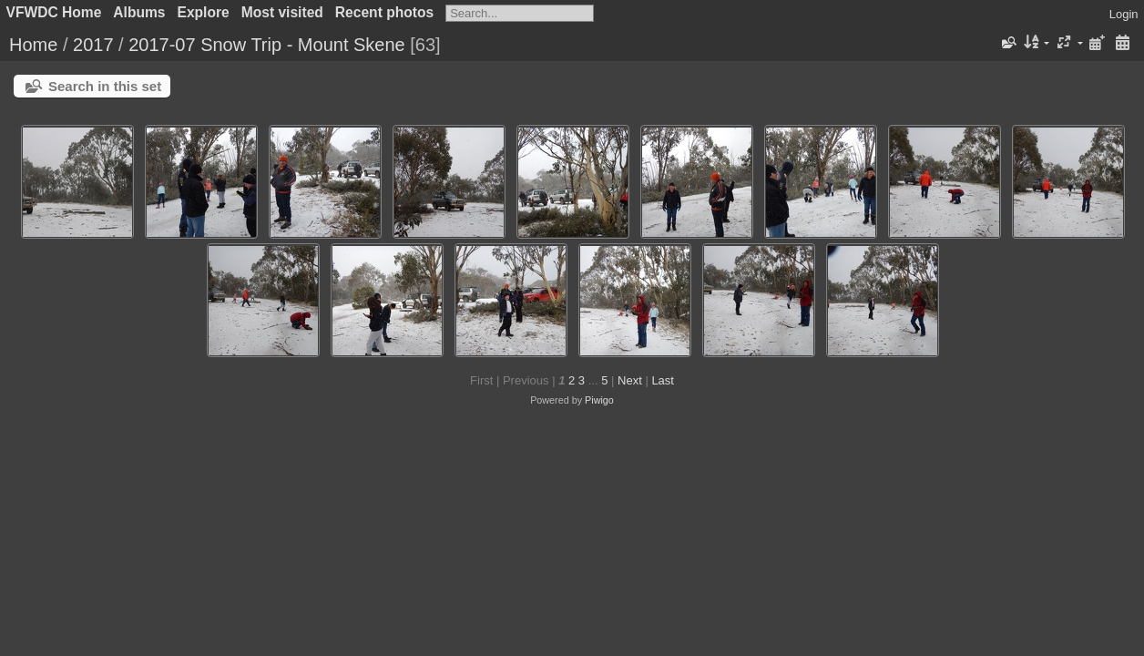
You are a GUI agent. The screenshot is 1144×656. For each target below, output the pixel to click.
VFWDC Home (54, 12)
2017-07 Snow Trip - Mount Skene (269, 45)
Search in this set (104, 86)
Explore (204, 12)
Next (630, 380)
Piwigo (599, 400)
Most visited (282, 12)
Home (33, 45)
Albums (139, 12)
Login (1124, 14)
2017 (93, 45)
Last (662, 380)
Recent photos (384, 12)
